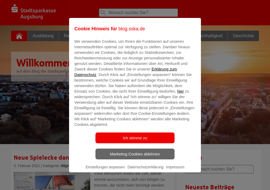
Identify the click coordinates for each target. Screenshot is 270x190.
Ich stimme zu (135, 141)
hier (180, 95)
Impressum (175, 171)
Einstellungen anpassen (105, 171)
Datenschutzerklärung (145, 171)
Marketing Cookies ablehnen (135, 157)
